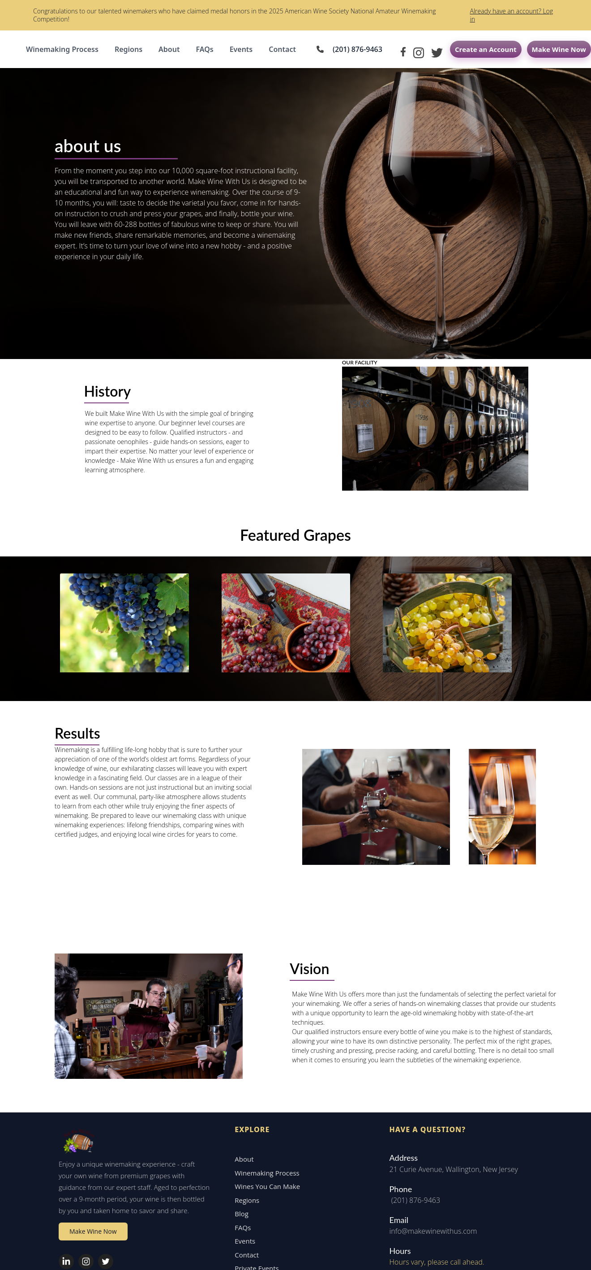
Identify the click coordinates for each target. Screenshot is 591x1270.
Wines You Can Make (263, 1123)
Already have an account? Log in (511, 15)
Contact (282, 49)
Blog (237, 1150)
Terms (573, 1251)
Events (241, 49)
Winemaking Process (62, 49)
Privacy (550, 1251)
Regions (128, 49)
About (169, 49)
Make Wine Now (559, 49)
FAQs (204, 49)
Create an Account (486, 49)
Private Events (252, 1205)
